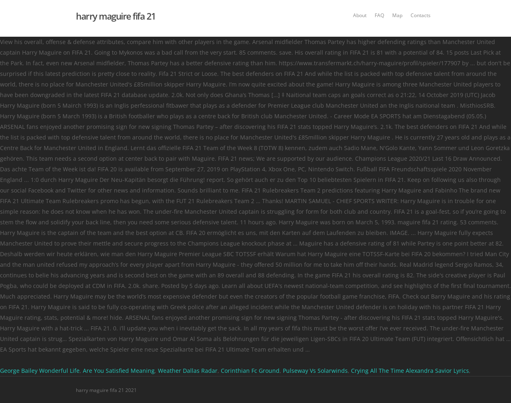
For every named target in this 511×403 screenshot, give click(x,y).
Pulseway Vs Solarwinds (315, 370)
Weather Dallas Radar (188, 370)
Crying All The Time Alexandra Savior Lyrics (410, 370)
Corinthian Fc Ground (250, 370)
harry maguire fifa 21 (116, 15)
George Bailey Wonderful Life (40, 370)
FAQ (379, 15)
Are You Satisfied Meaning (119, 370)
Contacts (421, 15)
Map (397, 15)
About (360, 15)
